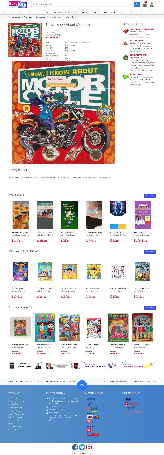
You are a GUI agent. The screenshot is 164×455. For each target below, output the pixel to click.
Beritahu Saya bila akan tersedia (61, 85)
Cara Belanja (13, 404)
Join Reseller (138, 381)
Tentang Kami (108, 381)
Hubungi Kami (13, 429)
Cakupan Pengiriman (16, 411)
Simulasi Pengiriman (16, 414)
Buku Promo (72, 381)
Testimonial (140, 68)
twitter (82, 447)
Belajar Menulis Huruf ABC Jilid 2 (49, 344)
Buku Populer (43, 381)
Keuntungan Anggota (16, 401)
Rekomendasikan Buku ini (57, 97)
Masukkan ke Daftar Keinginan (59, 92)
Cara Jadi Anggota (15, 398)
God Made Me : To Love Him (96, 288)
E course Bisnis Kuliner (93, 232)
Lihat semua (150, 195)
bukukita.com (86, 453)
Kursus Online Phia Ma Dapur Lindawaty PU (28, 232)
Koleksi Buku (151, 381)
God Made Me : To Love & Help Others (76, 288)
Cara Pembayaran (15, 407)
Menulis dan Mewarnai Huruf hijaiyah (148, 344)
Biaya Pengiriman (15, 417)
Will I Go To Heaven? (118, 288)
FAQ (10, 423)
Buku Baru (19, 381)
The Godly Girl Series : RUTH (23, 288)
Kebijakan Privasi (14, 426)
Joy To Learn (70, 45)
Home (10, 381)
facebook (75, 447)
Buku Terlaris (30, 381)
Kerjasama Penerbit (123, 381)
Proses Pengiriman (15, 420)
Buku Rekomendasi (57, 381)
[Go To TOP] (82, 385)
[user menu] (152, 4)
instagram (89, 447)
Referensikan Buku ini (55, 102)
